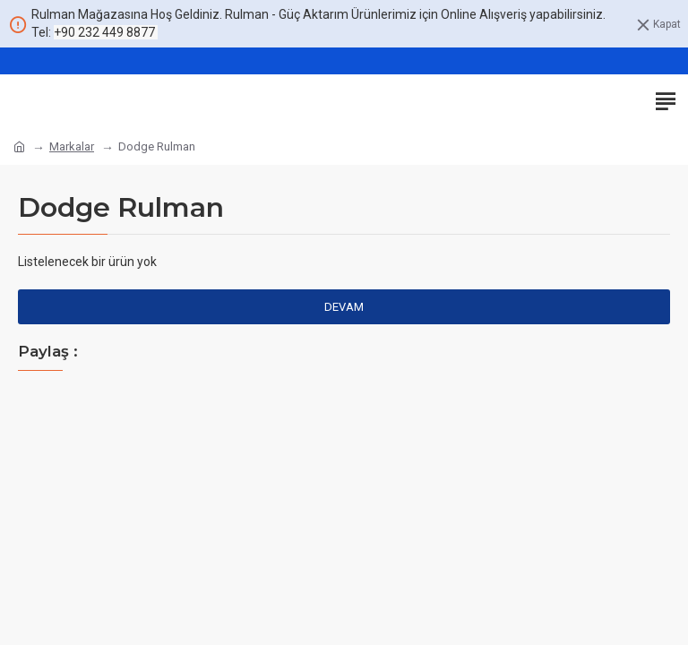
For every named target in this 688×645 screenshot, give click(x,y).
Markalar (71, 146)
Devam (344, 307)
